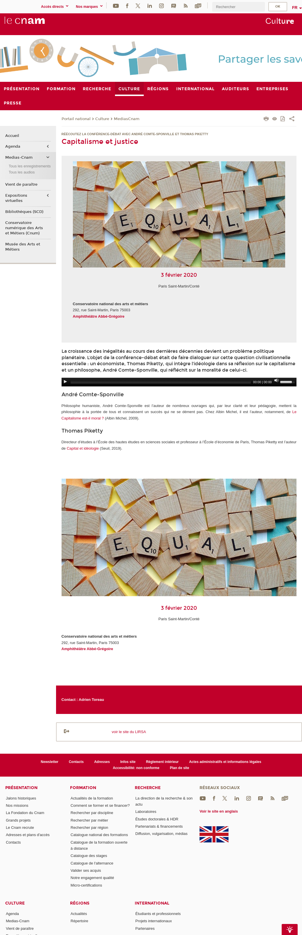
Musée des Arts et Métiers (22, 247)
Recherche (148, 787)
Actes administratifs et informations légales (225, 762)
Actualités (79, 914)
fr (295, 7)
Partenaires (144, 928)
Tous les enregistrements (30, 166)
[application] (179, 382)
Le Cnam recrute (20, 827)
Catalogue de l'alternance (92, 863)
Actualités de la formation (92, 798)
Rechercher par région (89, 827)
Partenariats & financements (159, 826)
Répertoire (79, 921)
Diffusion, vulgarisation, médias (161, 833)
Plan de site (179, 768)
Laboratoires (145, 811)
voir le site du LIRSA (129, 732)
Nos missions (17, 805)
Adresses (102, 762)
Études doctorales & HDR (156, 819)
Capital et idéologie (83, 448)
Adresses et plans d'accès (28, 835)
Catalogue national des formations (99, 835)
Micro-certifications (86, 885)
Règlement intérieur (162, 762)
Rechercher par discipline (92, 813)
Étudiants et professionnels (158, 914)
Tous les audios (22, 172)
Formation (83, 787)
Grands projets (18, 820)
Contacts (76, 762)
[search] (238, 7)
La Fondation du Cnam (25, 813)
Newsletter (49, 762)
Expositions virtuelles (16, 198)
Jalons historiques (21, 798)
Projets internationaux (153, 921)
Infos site (128, 762)
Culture (102, 119)
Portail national (76, 119)
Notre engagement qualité (92, 878)
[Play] (65, 381)
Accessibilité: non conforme (136, 768)
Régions (79, 903)
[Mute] (276, 380)
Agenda (12, 146)
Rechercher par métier (89, 820)
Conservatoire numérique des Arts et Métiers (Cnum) (24, 228)
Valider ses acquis (86, 870)
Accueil (12, 135)
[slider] (161, 382)
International (152, 903)
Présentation (21, 787)
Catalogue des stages (89, 855)
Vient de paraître (21, 184)
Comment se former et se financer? (100, 805)
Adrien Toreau (91, 699)
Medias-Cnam (19, 157)
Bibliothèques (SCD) (24, 211)
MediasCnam (126, 119)
